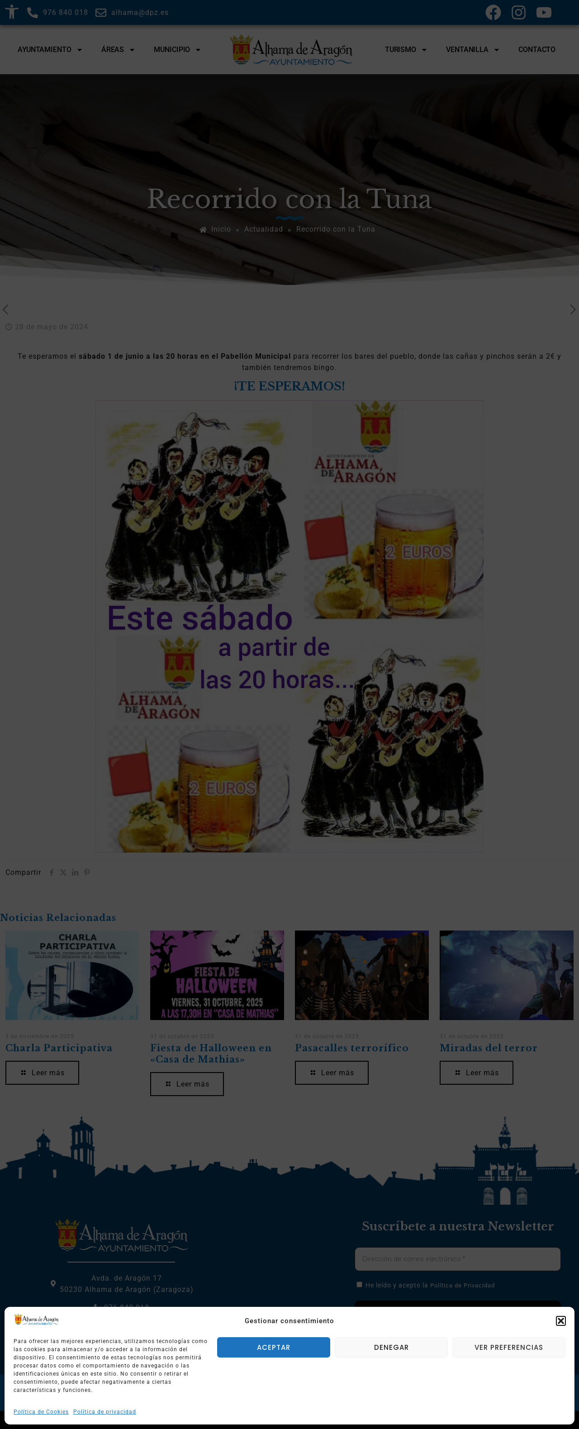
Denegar (391, 1347)
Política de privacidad (104, 1412)
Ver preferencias (509, 1347)
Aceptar (273, 1347)
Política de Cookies (41, 1412)
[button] (560, 1320)
